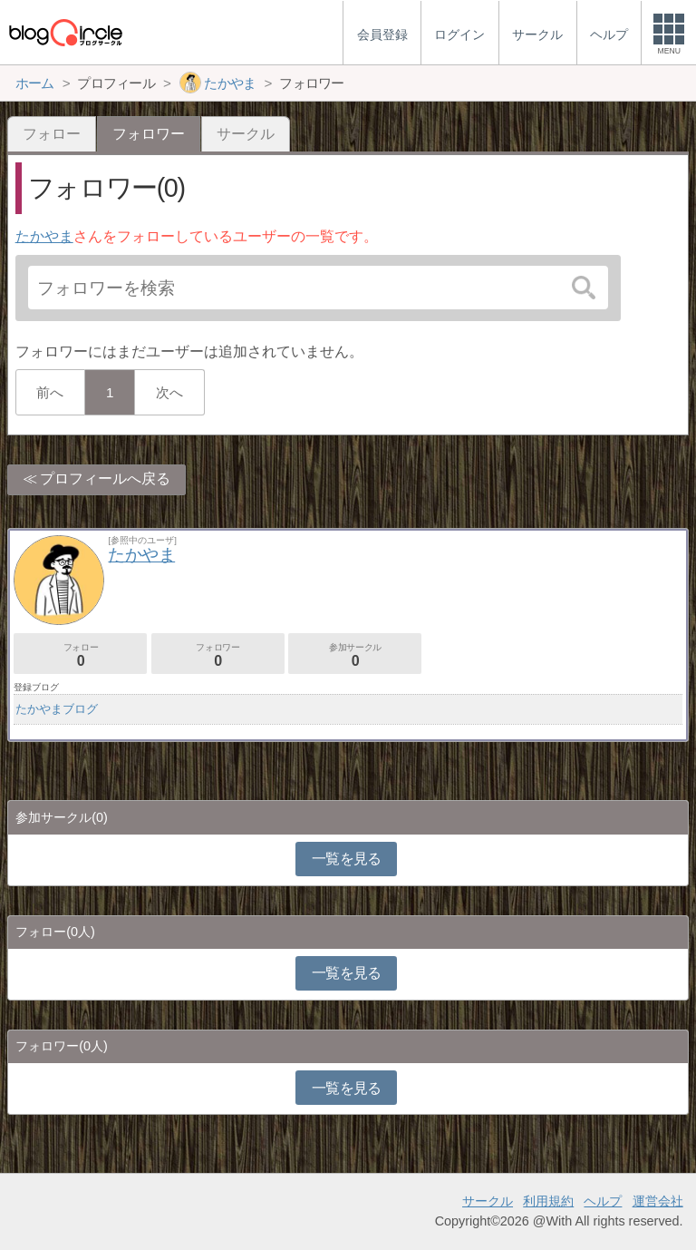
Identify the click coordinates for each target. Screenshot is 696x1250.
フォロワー (218, 655)
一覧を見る (347, 858)
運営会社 (658, 1201)
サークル (246, 134)
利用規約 (548, 1201)
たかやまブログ (56, 709)
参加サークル (354, 655)
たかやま (44, 236)
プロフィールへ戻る (105, 478)
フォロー (52, 134)
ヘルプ (603, 1201)
